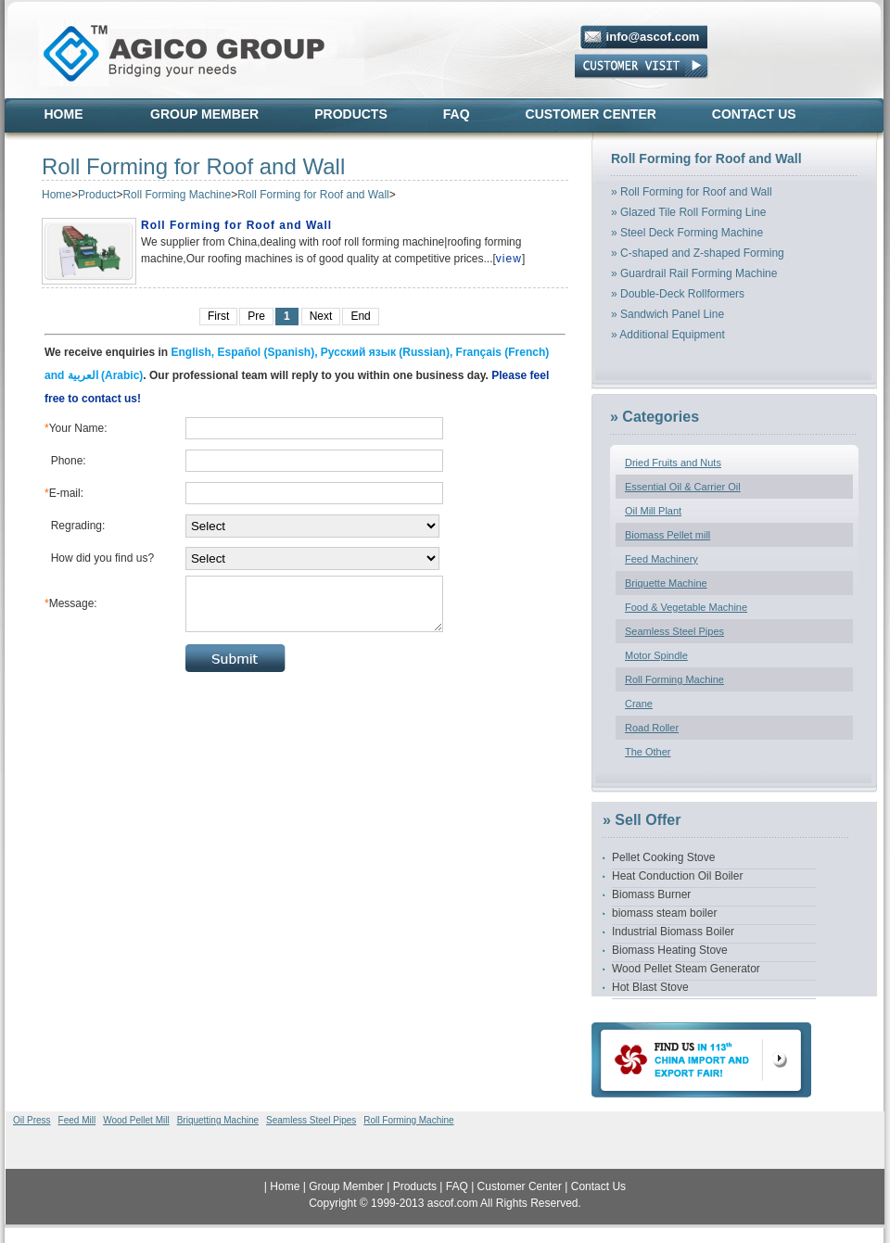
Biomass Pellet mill (667, 534)
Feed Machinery (661, 558)
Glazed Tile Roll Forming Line (693, 212)
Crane (639, 703)
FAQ (456, 114)
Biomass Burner (651, 894)
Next (321, 316)
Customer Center (591, 114)
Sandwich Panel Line (672, 314)
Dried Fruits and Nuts (673, 462)
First (218, 316)
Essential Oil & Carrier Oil (683, 486)
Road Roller (652, 727)
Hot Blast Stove (650, 987)
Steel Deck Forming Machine (691, 232)
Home (63, 114)
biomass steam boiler (664, 913)
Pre (256, 316)
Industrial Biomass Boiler (673, 931)
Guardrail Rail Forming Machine (698, 273)
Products (351, 114)
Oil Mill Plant (653, 510)
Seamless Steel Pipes (674, 631)
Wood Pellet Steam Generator (686, 968)
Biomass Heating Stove (670, 950)
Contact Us (754, 114)
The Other (648, 751)
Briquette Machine (666, 583)
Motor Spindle (656, 655)
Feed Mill (77, 1120)
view (509, 258)
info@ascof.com (653, 37)
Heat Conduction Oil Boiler (677, 875)
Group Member (204, 114)
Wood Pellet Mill (136, 1120)
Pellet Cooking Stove (663, 857)
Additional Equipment (671, 334)
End (360, 316)
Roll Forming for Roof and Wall (313, 194)
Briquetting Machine (218, 1120)
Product (97, 194)
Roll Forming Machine (176, 194)
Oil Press (32, 1120)
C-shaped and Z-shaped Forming (702, 253)
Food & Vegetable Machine (686, 607)
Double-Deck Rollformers (682, 293)
